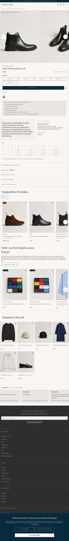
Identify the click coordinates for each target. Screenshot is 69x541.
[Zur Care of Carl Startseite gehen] (7, 4)
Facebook (3, 496)
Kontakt (3, 470)
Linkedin (3, 501)
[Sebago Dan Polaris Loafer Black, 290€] (25, 365)
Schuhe (4, 12)
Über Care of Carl (5, 436)
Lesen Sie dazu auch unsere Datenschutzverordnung (34, 422)
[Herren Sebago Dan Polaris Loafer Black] (25, 361)
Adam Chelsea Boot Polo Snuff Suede (12, 236)
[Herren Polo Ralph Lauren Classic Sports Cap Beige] (25, 332)
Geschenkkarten (5, 481)
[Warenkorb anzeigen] (63, 4)
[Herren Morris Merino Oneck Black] (8, 332)
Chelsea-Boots (15, 12)
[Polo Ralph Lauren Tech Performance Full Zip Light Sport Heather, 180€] (8, 365)
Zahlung (3, 476)
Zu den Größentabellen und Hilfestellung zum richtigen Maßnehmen (23, 159)
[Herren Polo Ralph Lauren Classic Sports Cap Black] (43, 332)
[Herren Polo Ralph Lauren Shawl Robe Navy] (60, 332)
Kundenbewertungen (6, 478)
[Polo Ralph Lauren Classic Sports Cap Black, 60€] (43, 336)
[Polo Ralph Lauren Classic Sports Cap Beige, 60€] (25, 336)
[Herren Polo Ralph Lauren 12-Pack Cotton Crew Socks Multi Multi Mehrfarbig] (14, 284)
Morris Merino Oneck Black (7, 345)
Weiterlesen (34, 524)
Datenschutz (4, 444)
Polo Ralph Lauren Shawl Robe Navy (60, 345)
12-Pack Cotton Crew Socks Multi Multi (13, 304)
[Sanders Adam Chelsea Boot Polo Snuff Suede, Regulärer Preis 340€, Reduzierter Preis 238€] (14, 221)
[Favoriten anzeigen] (60, 4)
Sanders (5, 234)
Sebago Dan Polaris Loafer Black (24, 375)
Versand (3, 467)
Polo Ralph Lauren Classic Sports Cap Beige (24, 345)
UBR (31, 234)
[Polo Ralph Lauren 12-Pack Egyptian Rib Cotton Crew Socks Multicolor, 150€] (41, 289)
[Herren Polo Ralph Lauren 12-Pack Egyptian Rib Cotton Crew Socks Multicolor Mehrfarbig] (41, 284)
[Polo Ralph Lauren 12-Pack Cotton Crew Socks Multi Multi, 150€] (14, 289)
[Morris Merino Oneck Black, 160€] (8, 336)
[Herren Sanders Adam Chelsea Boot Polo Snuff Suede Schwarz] (14, 217)
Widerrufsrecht (5, 453)
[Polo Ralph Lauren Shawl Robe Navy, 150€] (60, 336)
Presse (3, 442)
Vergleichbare (14, 192)
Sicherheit (3, 439)
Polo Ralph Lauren (8, 66)
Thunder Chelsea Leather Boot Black (39, 236)
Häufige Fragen (5, 473)
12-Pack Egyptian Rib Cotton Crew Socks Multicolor (40, 304)
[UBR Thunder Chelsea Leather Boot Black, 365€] (41, 221)
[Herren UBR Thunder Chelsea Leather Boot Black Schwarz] (41, 217)
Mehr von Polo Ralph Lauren (17, 248)
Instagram (3, 493)
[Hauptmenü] (66, 4)
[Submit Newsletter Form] (66, 418)
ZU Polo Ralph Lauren (10, 264)
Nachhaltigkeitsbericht (6, 456)
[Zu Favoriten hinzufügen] (25, 203)
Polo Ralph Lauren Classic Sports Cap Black (42, 345)
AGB (2, 450)
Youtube (3, 498)
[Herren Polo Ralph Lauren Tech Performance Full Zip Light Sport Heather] (8, 361)
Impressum (4, 447)
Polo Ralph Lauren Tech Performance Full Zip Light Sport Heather (7, 375)
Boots (8, 12)
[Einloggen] (58, 5)
